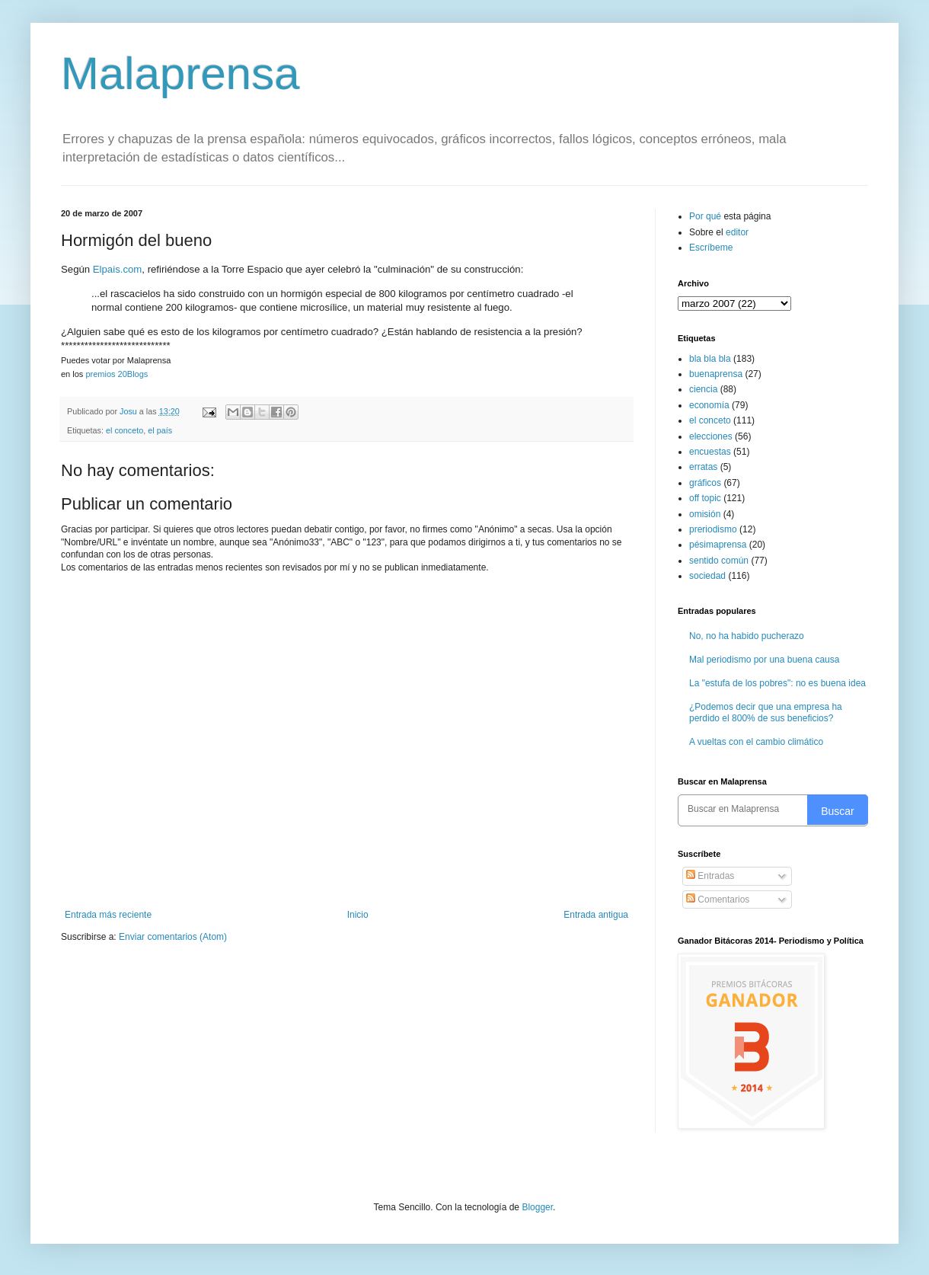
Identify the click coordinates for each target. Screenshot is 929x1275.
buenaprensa (715, 374)
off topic (705, 498)
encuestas (710, 451)
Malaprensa (180, 73)
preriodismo (713, 529)
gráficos (705, 483)
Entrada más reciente (108, 914)
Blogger (537, 1207)
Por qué (706, 216)
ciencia (703, 389)
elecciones (711, 436)
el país (160, 430)
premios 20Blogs (116, 374)
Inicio (358, 914)
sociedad (707, 575)
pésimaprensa (717, 544)
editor (737, 232)
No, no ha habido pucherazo (746, 636)
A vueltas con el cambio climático (756, 742)
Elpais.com (117, 269)
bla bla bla (710, 358)
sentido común (719, 560)
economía (709, 405)
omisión (704, 514)
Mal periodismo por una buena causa (764, 659)
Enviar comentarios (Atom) (173, 936)
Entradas (710, 876)
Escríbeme (711, 247)
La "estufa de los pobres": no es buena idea (777, 683)
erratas (703, 467)
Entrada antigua (595, 914)
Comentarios (717, 899)
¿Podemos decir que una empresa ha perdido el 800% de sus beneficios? (765, 712)
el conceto (124, 430)
